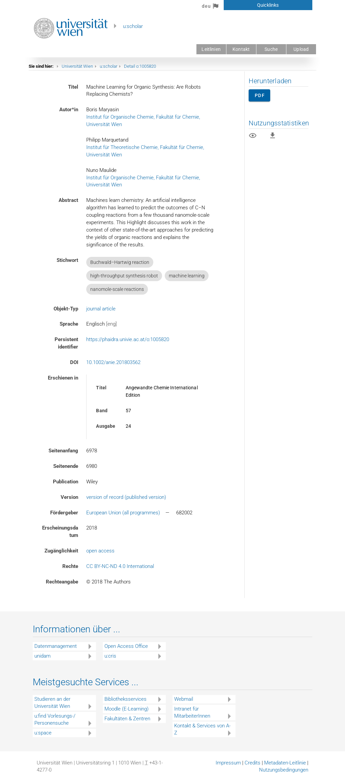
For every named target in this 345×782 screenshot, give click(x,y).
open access (100, 551)
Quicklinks (268, 5)
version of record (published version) (126, 497)
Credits (252, 763)
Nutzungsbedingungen (283, 770)
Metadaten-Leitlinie (285, 763)
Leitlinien (210, 49)
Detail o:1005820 (140, 66)
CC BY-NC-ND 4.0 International (120, 566)
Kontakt (241, 49)
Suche (271, 49)
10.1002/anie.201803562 (113, 362)
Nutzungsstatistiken (279, 123)
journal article (101, 309)
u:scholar (133, 26)
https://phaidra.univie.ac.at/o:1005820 (127, 339)
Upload (301, 49)
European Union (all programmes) (123, 513)
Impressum (228, 763)
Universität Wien (77, 66)
